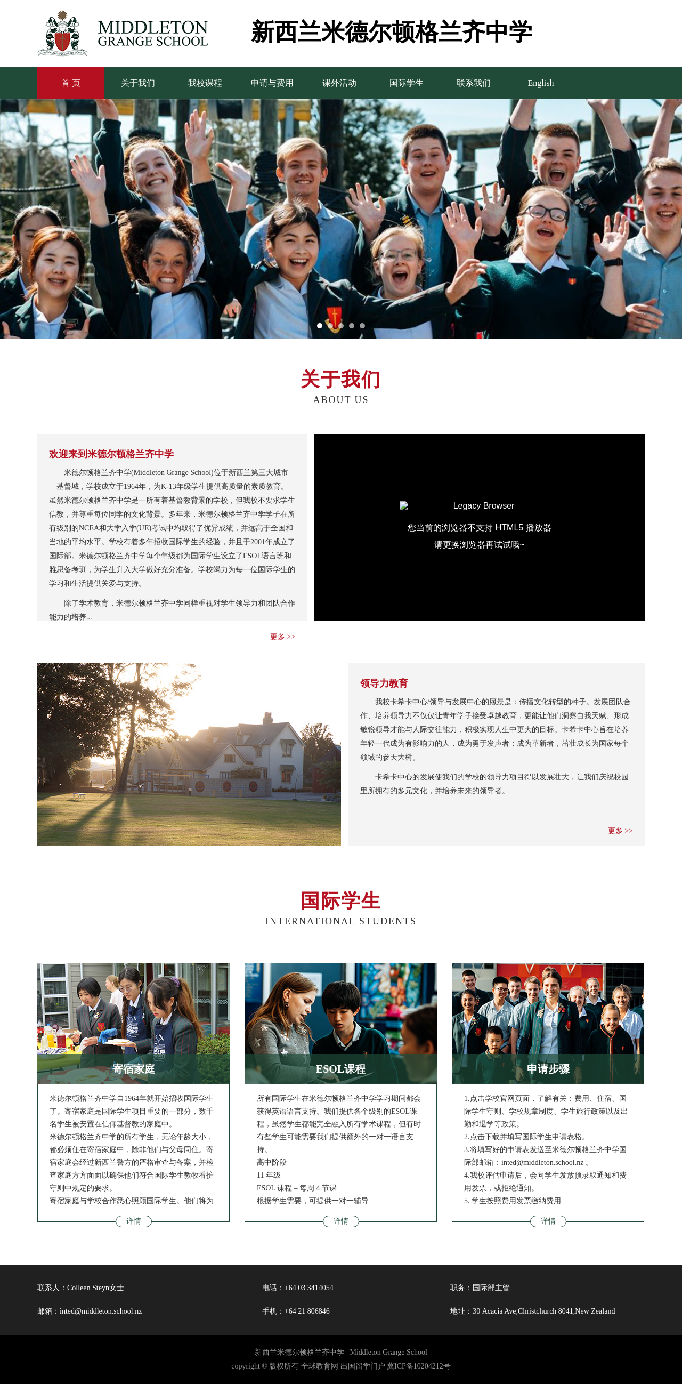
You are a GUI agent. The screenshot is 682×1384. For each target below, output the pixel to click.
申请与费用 (272, 82)
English (541, 82)
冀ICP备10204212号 (419, 1366)
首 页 (70, 82)
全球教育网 (319, 1366)
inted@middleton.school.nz (101, 1311)
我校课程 (205, 82)
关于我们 (138, 82)
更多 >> (282, 637)
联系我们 (474, 82)
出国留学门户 (362, 1366)
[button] (319, 325)
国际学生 (406, 82)
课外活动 (339, 82)
